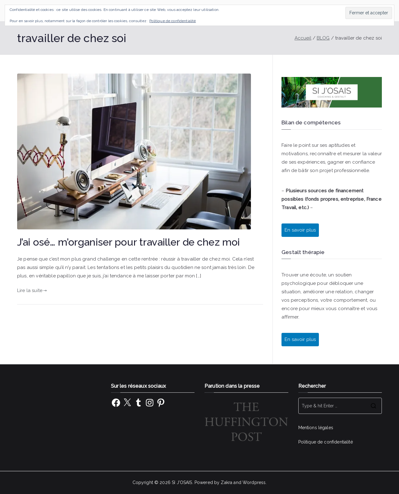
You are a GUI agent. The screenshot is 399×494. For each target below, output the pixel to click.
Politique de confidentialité (325, 441)
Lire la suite (32, 290)
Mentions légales (315, 427)
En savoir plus (300, 230)
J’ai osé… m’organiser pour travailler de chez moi (128, 242)
